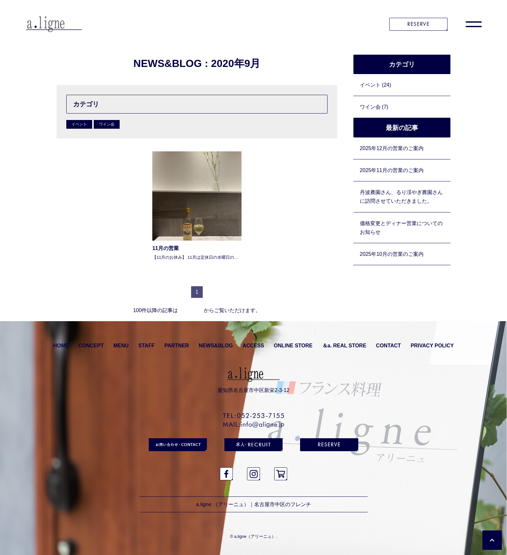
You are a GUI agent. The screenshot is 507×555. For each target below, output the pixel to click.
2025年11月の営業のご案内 (392, 170)
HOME (61, 345)
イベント (79, 124)
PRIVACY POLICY (432, 345)
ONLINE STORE (293, 345)
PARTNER (176, 345)
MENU (121, 345)
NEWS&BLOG (216, 345)
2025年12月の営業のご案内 (392, 148)
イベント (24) (375, 85)
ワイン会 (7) (374, 107)
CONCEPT (90, 345)
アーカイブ (191, 310)
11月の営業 (165, 248)
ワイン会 (106, 124)
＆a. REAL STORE (344, 345)
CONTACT (388, 345)
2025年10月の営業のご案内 (392, 254)
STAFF (146, 345)
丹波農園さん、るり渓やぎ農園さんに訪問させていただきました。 (401, 197)
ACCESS (253, 345)
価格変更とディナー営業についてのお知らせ (401, 228)
